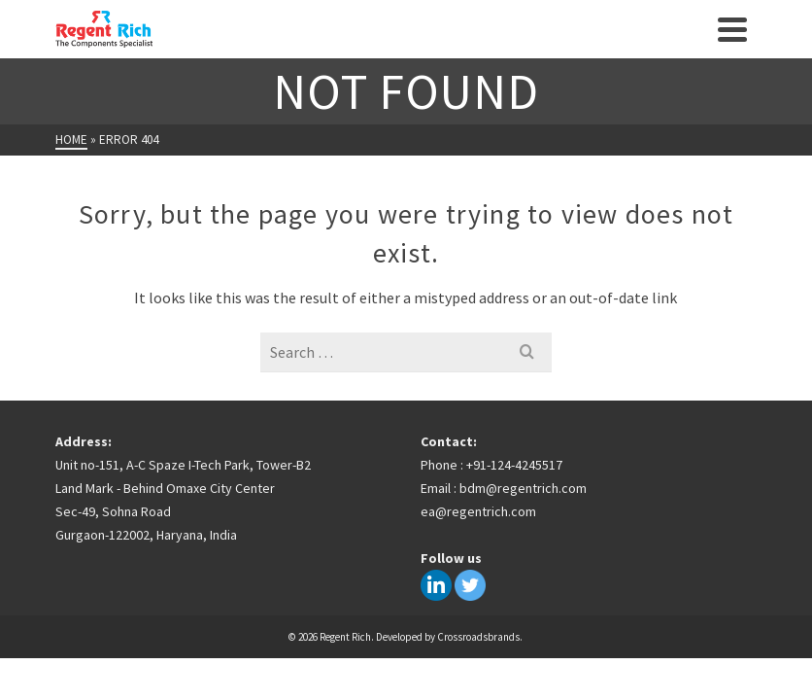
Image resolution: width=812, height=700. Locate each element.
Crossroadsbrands (478, 637)
